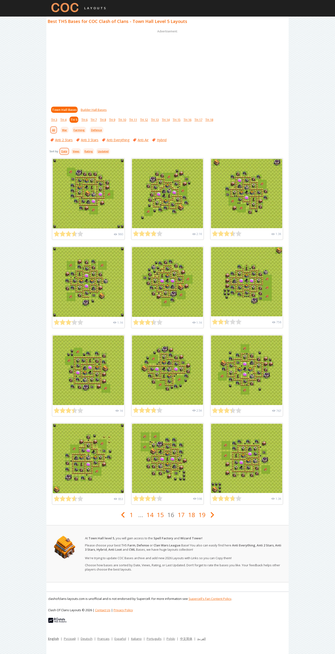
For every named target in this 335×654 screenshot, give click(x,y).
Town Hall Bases (64, 110)
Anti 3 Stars (89, 140)
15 (160, 514)
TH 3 (54, 120)
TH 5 (74, 120)
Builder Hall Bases (94, 110)
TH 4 (63, 120)
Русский (70, 639)
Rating (88, 151)
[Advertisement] (167, 67)
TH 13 (155, 120)
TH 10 (122, 120)
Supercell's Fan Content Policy (210, 599)
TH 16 (187, 120)
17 (181, 514)
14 (150, 514)
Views (76, 151)
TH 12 (144, 120)
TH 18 (209, 120)
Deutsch (87, 639)
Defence (96, 130)
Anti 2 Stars (64, 140)
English (53, 639)
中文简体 (186, 639)
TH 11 (133, 120)
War (64, 130)
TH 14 (166, 120)
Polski (171, 639)
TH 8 (103, 120)
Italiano (136, 639)
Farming (79, 130)
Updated (103, 151)
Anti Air (143, 140)
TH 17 (198, 120)
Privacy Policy (123, 610)
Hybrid (162, 140)
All (53, 130)
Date (64, 151)
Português (154, 639)
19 (202, 514)
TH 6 (84, 120)
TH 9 (112, 120)
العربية (201, 639)
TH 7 (94, 120)
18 (191, 514)
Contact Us (102, 610)
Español (120, 639)
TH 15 (177, 120)
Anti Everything (118, 140)
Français (103, 639)
